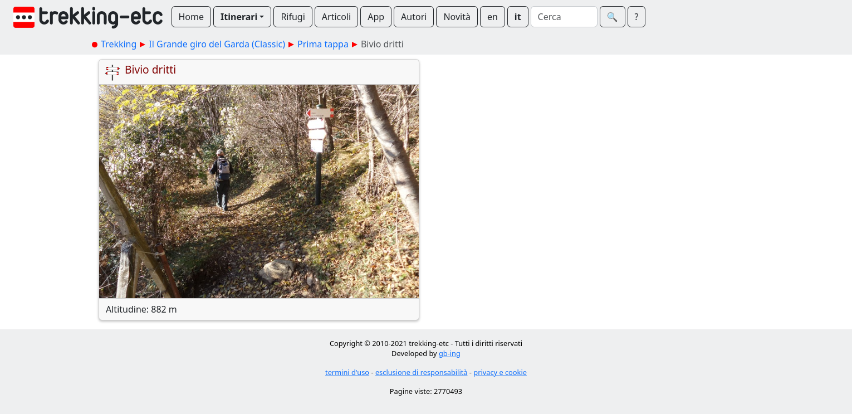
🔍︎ (612, 17)
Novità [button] (457, 17)
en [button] (492, 17)
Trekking (118, 44)
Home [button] (191, 17)
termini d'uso (347, 372)
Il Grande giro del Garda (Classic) (217, 44)
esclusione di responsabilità (421, 372)
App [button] (376, 17)
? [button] (637, 17)
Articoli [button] (336, 17)
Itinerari (239, 17)
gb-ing (450, 353)
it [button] (518, 17)
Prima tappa (323, 44)
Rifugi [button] (293, 17)
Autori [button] (414, 17)
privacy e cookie (500, 372)
